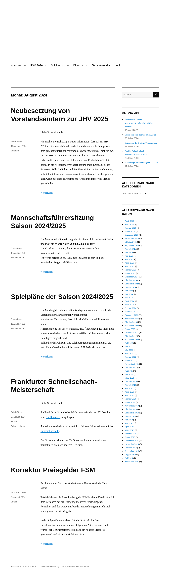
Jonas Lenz (16, 248)
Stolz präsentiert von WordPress (75, 566)
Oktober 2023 (131, 322)
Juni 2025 (129, 256)
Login (118, 65)
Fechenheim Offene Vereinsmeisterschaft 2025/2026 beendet (138, 123)
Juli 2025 (129, 252)
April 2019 (129, 426)
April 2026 (129, 221)
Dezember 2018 (131, 440)
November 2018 (132, 444)
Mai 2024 (129, 297)
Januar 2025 (130, 273)
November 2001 (132, 461)
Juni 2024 (129, 294)
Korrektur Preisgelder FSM (53, 470)
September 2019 (132, 412)
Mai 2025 (129, 259)
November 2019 (132, 405)
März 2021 (129, 378)
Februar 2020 (130, 399)
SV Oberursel (53, 417)
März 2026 (129, 224)
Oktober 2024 (131, 280)
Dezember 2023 (131, 315)
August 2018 (130, 454)
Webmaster (16, 141)
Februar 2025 (130, 269)
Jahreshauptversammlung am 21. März (141, 162)
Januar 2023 (130, 329)
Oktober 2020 (131, 381)
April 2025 (129, 263)
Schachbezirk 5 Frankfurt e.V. (24, 566)
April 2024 (129, 301)
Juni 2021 (129, 374)
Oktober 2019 (131, 409)
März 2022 (129, 353)
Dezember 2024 (131, 276)
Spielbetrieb (58, 65)
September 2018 (132, 451)
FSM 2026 (36, 65)
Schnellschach (18, 426)
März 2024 (129, 304)
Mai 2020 (129, 388)
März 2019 (129, 430)
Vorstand (15, 150)
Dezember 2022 (131, 332)
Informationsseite (50, 431)
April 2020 (129, 392)
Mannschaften (18, 257)
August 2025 (130, 249)
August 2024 (130, 287)
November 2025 (132, 238)
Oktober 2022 (131, 336)
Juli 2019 (129, 419)
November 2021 (132, 364)
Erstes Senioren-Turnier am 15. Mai (140, 135)
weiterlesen (47, 192)
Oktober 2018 (131, 447)
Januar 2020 (130, 402)
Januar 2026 (130, 231)
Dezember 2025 (131, 235)
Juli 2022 (129, 343)
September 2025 (132, 245)
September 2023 (132, 325)
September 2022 (132, 339)
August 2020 (130, 385)
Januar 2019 (130, 437)
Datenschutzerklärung (49, 566)
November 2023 (132, 318)
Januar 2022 (130, 360)
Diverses (78, 65)
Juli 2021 (129, 371)
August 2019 (130, 416)
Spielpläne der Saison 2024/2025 (62, 296)
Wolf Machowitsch (19, 492)
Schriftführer (17, 412)
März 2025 (129, 266)
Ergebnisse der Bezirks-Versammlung (141, 143)
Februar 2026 (130, 228)
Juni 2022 (129, 346)
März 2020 (129, 395)
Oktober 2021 (131, 367)
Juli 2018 (129, 458)
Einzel (14, 421)
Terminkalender (101, 65)
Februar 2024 (130, 308)
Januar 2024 (130, 311)
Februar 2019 (130, 433)
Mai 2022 (129, 350)
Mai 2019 (129, 423)
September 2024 (132, 283)
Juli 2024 (129, 290)
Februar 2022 (130, 357)
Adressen (16, 65)
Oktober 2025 (131, 242)
